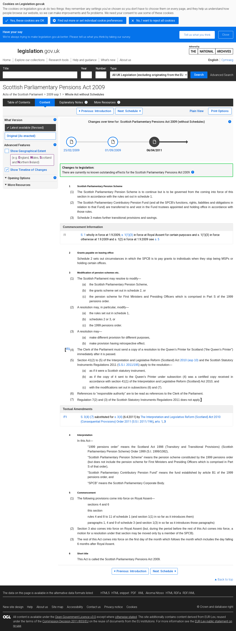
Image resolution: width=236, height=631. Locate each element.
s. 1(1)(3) (127, 235)
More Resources (105, 102)
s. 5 (157, 239)
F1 (68, 349)
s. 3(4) (118, 417)
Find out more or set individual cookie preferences (90, 20)
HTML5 (105, 593)
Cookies (131, 607)
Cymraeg (227, 60)
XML (141, 593)
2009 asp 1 (54, 94)
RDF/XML (189, 593)
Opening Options (17, 178)
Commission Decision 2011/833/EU (65, 621)
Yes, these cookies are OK (27, 20)
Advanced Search (221, 75)
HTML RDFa (173, 593)
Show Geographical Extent (28, 151)
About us (42, 607)
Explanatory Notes (71, 102)
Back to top (225, 579)
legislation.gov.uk (31, 50)
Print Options (220, 111)
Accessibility (75, 607)
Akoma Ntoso (155, 593)
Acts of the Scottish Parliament (23, 94)
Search (199, 74)
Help (30, 607)
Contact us (94, 607)
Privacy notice (113, 607)
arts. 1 (159, 421)
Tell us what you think (197, 34)
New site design (13, 607)
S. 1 (83, 235)
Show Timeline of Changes (28, 170)
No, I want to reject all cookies (155, 20)
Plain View (197, 111)
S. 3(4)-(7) (87, 417)
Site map (57, 607)
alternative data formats (69, 593)
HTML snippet (120, 593)
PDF (133, 593)
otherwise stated (126, 617)
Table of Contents (18, 102)
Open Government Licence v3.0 (75, 617)
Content (44, 102)
